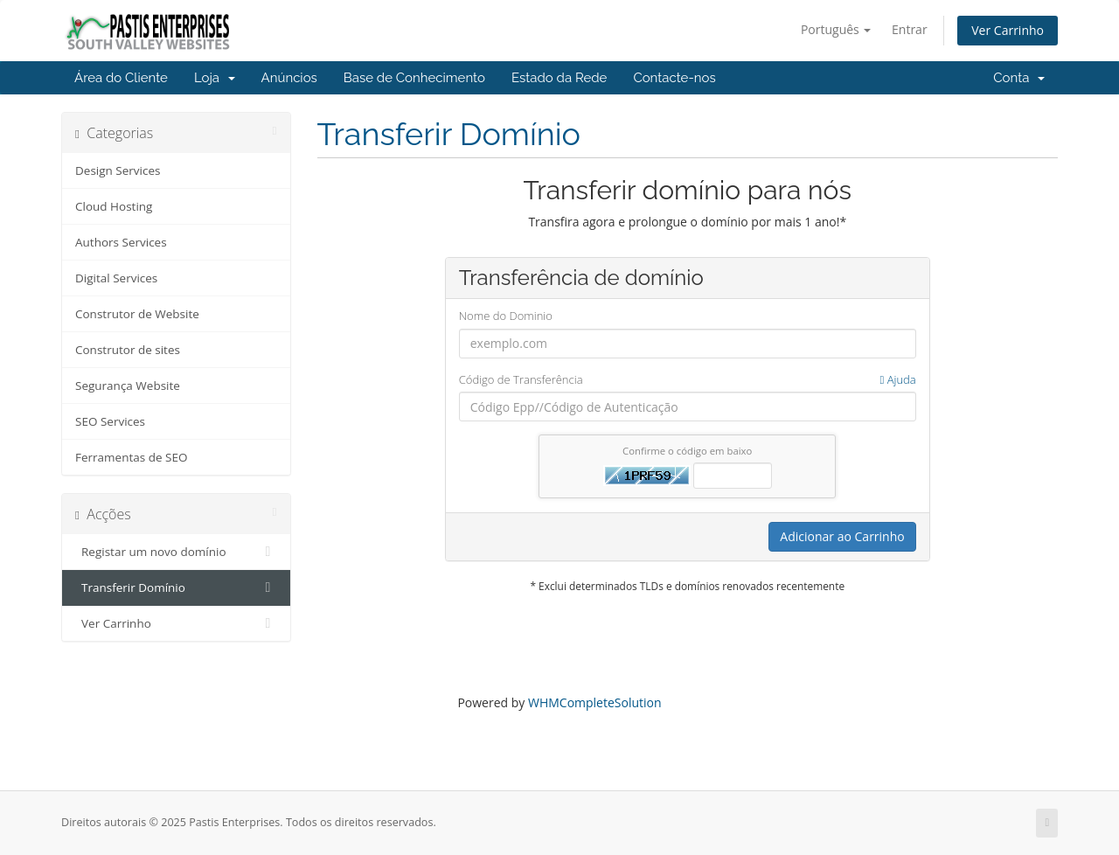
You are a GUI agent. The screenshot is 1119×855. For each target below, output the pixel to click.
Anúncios (289, 78)
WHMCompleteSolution (595, 702)
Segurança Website (127, 385)
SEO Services (110, 421)
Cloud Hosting (113, 206)
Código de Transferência (687, 380)
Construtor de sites (127, 350)
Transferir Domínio (176, 587)
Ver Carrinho (1007, 30)
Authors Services (121, 242)
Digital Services (116, 278)
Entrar (910, 29)
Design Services (117, 170)
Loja (214, 78)
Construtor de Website (137, 314)
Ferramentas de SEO (131, 457)
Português (836, 29)
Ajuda (898, 379)
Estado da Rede (559, 78)
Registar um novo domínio (176, 551)
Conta (1019, 78)
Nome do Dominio (506, 315)
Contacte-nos (674, 78)
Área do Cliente (121, 78)
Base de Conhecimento (414, 78)
